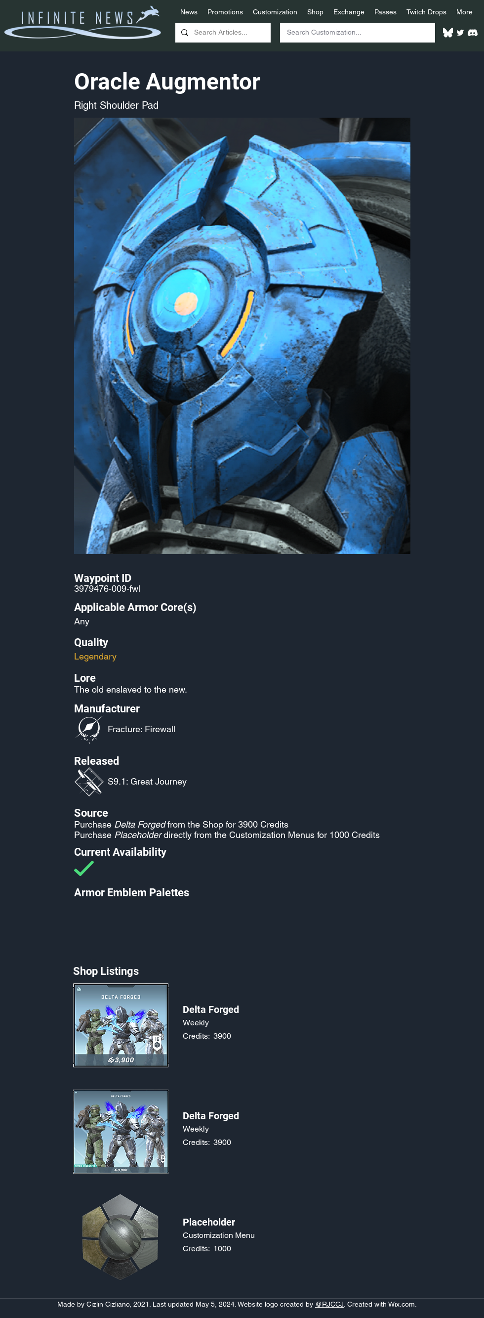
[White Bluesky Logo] (448, 33)
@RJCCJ (329, 1304)
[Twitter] (460, 33)
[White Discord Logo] (473, 33)
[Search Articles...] (222, 33)
